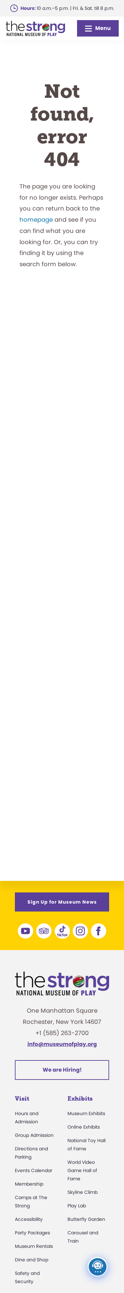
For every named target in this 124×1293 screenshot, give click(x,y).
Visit (22, 1098)
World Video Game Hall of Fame (82, 1170)
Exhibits (80, 1098)
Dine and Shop (31, 1259)
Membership (29, 1184)
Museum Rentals (34, 1246)
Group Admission (34, 1135)
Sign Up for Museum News (62, 902)
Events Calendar (33, 1170)
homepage (36, 219)
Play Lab (76, 1205)
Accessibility (29, 1219)
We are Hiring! (62, 1070)
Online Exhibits (83, 1127)
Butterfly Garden (86, 1219)
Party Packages (32, 1232)
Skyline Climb (82, 1192)
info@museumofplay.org (62, 1044)
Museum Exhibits (86, 1113)
